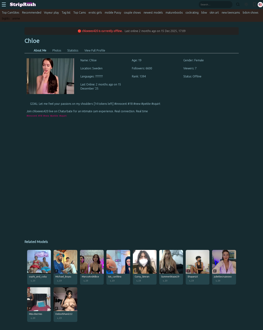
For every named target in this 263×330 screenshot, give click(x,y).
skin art (214, 12)
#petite (54, 115)
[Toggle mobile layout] (254, 4)
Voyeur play (51, 12)
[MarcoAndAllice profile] (92, 267)
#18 (40, 115)
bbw (204, 12)
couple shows (132, 12)
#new (46, 115)
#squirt (63, 115)
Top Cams (79, 12)
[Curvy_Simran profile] (145, 267)
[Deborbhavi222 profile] (65, 304)
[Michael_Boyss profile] (65, 267)
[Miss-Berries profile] (39, 304)
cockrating (192, 12)
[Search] (237, 4)
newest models (153, 12)
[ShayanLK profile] (197, 267)
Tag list (66, 12)
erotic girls (95, 12)
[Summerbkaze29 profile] (171, 267)
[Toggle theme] (246, 4)
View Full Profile (94, 50)
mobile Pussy (113, 12)
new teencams (231, 12)
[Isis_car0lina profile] (118, 267)
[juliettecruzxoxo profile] (224, 267)
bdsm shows (250, 12)
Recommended (31, 12)
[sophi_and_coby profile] (39, 267)
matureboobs (174, 12)
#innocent (32, 115)
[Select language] (260, 4)
